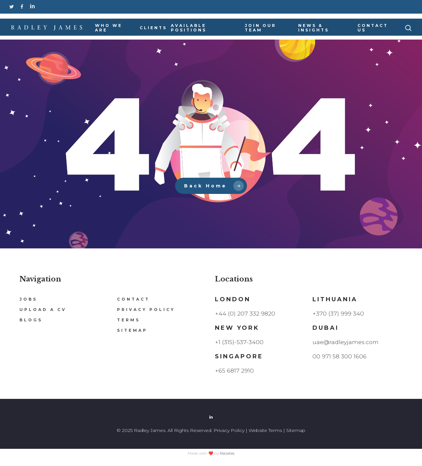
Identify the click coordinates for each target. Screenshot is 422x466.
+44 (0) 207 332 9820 (245, 313)
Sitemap (132, 330)
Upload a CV (42, 309)
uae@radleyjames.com (345, 342)
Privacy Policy (146, 309)
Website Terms (265, 430)
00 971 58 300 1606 (339, 356)
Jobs (28, 299)
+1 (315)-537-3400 (239, 342)
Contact (133, 299)
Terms (128, 319)
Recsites (227, 453)
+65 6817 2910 (234, 370)
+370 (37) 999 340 (338, 313)
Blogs (30, 319)
